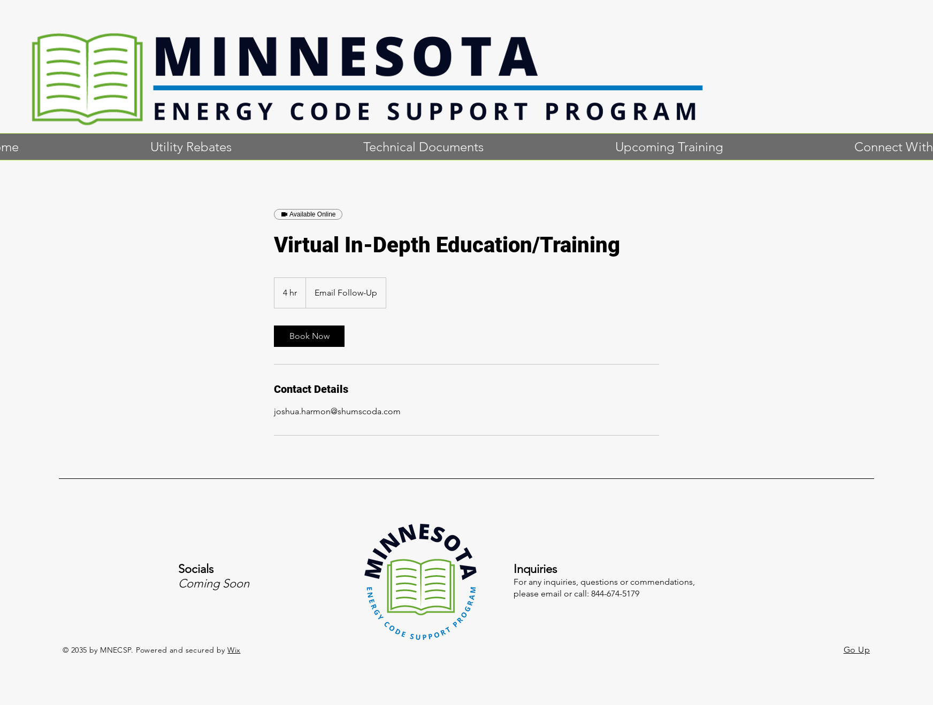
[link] (309, 336)
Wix (233, 650)
